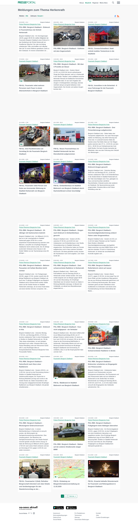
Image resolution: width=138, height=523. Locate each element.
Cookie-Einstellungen (102, 516)
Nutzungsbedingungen (60, 514)
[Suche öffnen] (113, 2)
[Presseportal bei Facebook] (28, 512)
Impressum (56, 512)
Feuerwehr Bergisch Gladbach (97, 24)
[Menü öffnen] (118, 2)
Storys (81, 3)
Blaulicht (88, 3)
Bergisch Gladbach (45, 22)
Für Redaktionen (80, 512)
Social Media (57, 518)
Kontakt (98, 512)
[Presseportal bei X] (30, 512)
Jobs (97, 514)
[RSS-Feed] (118, 16)
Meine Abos (104, 3)
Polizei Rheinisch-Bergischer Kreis (30, 24)
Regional (95, 3)
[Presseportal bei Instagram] (33, 512)
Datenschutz (57, 516)
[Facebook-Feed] (115, 16)
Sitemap (77, 516)
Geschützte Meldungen (82, 518)
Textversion (78, 514)
